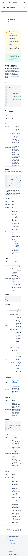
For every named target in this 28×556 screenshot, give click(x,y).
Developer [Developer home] (12, 2)
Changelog (11, 540)
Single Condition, (16, 381)
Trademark (11, 551)
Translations (19, 362)
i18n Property (15, 261)
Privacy (10, 546)
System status (12, 543)
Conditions (14, 386)
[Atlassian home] (3, 2)
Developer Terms (13, 548)
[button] (25, 2)
